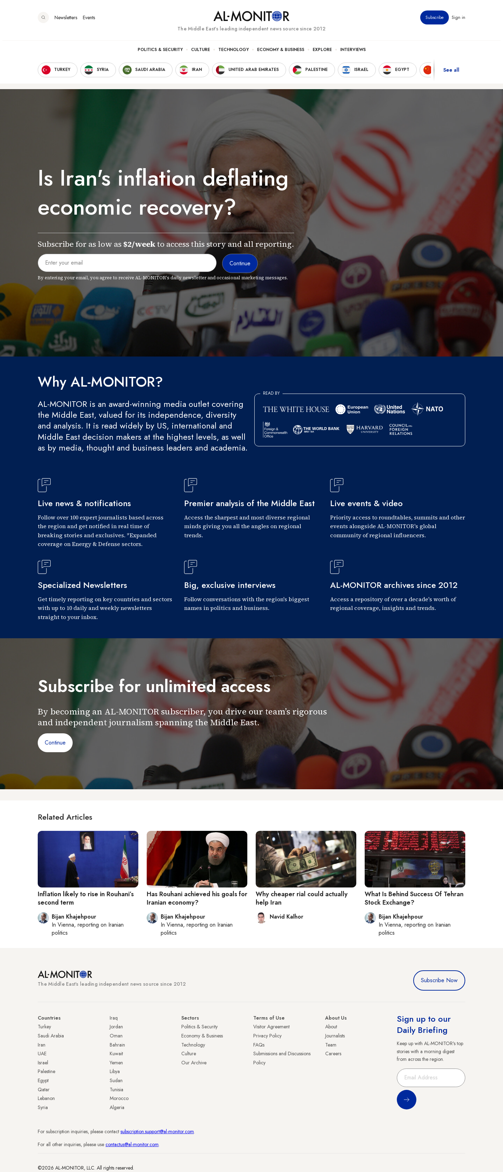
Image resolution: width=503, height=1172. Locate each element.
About (331, 1026)
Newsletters (65, 20)
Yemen (116, 1062)
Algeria (117, 1107)
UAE (42, 1053)
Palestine (46, 1071)
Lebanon (46, 1098)
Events (89, 20)
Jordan (116, 1026)
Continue (55, 743)
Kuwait (116, 1053)
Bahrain (117, 1044)
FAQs (258, 1044)
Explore (322, 53)
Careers (333, 1053)
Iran (41, 1044)
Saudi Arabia (51, 1035)
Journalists (335, 1035)
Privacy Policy (267, 1035)
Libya (115, 1071)
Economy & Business (280, 53)
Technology (233, 53)
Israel (43, 1062)
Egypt (43, 1080)
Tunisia (116, 1089)
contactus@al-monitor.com (132, 1144)
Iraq (114, 1017)
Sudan (116, 1080)
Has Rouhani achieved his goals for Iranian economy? (197, 898)
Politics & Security (160, 53)
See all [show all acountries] (451, 73)
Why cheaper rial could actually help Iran (302, 898)
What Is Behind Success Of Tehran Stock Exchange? (414, 898)
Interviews (353, 53)
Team (330, 1044)
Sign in (458, 20)
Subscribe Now (439, 980)
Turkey (44, 1026)
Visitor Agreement (271, 1026)
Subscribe (434, 20)
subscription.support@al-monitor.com (157, 1131)
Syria (43, 1107)
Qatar (44, 1089)
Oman (116, 1035)
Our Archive (193, 1062)
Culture (200, 53)
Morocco (119, 1098)
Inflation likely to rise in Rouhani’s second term (86, 898)
